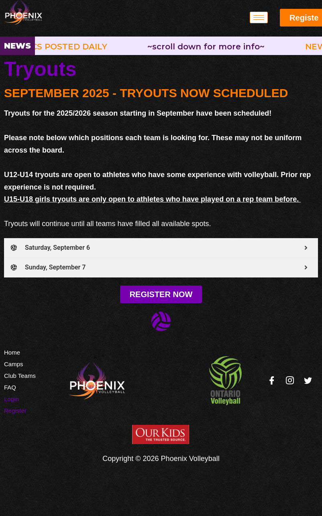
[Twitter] (308, 381)
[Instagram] (290, 381)
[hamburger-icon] (259, 17)
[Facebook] (272, 381)
